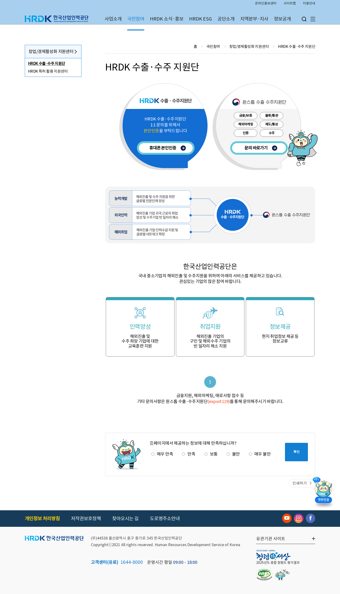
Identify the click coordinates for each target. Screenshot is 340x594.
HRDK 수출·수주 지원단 (46, 63)
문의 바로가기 (260, 148)
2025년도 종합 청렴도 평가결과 (278, 563)
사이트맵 (290, 4)
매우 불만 (260, 454)
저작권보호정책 (86, 518)
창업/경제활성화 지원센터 (51, 51)
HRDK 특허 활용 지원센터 (48, 71)
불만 (233, 454)
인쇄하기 (300, 483)
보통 (211, 454)
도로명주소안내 (165, 518)
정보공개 (282, 19)
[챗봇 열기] (323, 493)
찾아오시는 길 (125, 518)
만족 (188, 454)
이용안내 (309, 4)
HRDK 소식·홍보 (166, 19)
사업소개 (113, 19)
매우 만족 (162, 454)
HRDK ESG (200, 19)
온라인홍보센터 (265, 4)
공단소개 (225, 19)
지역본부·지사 (254, 19)
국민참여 (135, 19)
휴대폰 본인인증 (167, 148)
